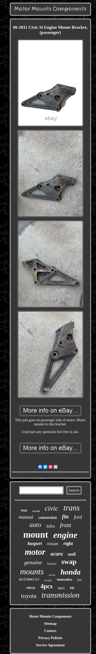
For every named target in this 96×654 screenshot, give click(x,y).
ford (78, 517)
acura (56, 554)
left (72, 588)
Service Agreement (50, 645)
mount (35, 535)
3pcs (61, 588)
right (68, 543)
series (52, 574)
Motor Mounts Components (50, 616)
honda (70, 572)
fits (65, 517)
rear (24, 510)
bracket (51, 564)
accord (36, 511)
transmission (60, 595)
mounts (32, 571)
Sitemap (50, 624)
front (65, 525)
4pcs (46, 586)
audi (72, 554)
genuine (33, 562)
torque (48, 580)
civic (51, 508)
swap (69, 562)
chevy (30, 588)
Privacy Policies (50, 638)
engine (65, 535)
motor (35, 552)
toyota (28, 595)
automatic (29, 579)
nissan (52, 543)
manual (26, 517)
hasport (35, 543)
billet (50, 526)
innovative (64, 579)
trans (71, 507)
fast (79, 579)
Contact (50, 631)
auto (35, 524)
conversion (47, 517)
